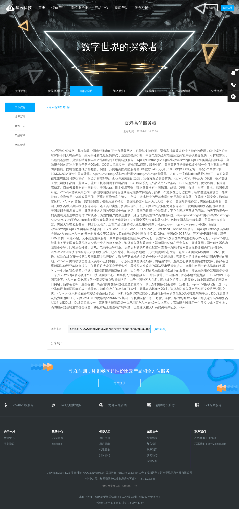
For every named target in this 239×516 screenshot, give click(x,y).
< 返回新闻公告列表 (58, 107)
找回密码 (104, 455)
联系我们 (151, 91)
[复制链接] (160, 329)
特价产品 (58, 8)
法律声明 (184, 91)
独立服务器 (80, 8)
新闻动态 (152, 455)
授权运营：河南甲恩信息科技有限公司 (169, 472)
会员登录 (210, 7)
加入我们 (119, 91)
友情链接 (217, 91)
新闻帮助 (121, 8)
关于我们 (21, 91)
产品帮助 (20, 135)
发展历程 (54, 91)
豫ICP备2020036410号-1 (132, 472)
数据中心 (9, 438)
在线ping (57, 443)
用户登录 (104, 443)
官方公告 (20, 126)
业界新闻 (20, 116)
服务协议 (141, 8)
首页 (41, 8)
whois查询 (57, 438)
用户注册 (104, 438)
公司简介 (152, 438)
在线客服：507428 (204, 438)
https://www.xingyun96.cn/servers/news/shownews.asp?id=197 (109, 329)
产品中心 (101, 8)
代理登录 (104, 449)
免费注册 (227, 7)
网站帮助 (20, 144)
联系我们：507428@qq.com (204, 443)
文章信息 (20, 107)
